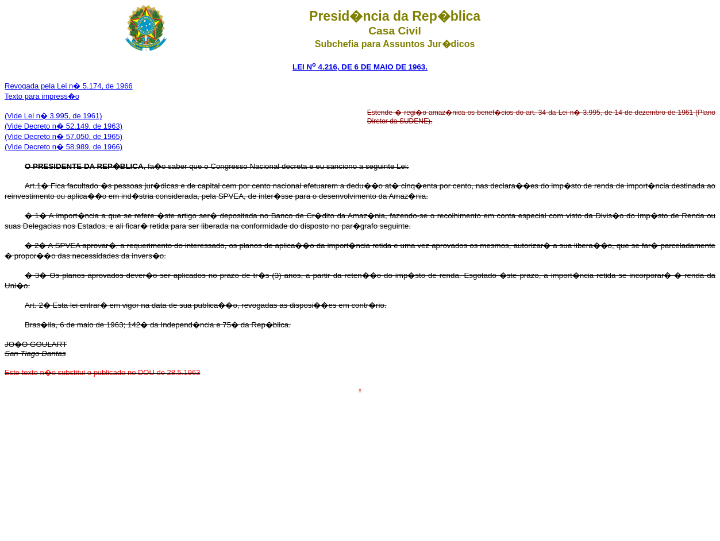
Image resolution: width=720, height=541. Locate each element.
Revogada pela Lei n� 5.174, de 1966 (69, 86)
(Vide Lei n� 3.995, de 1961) (53, 115)
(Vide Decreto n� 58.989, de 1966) (63, 146)
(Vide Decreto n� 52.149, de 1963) (63, 126)
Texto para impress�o (42, 96)
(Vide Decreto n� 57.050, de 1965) (63, 136)
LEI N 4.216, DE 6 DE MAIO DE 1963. (360, 67)
